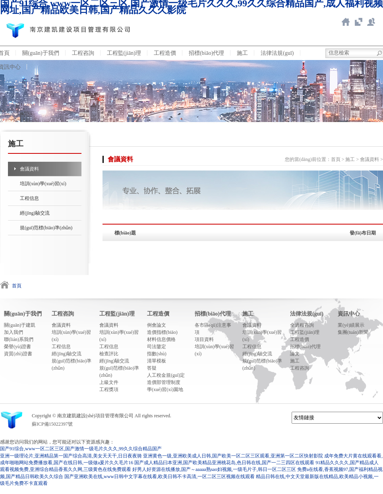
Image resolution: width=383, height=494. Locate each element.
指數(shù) (156, 353)
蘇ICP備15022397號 (52, 424)
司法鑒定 (156, 346)
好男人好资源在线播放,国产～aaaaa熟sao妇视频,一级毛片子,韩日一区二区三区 (214, 469)
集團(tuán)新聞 (353, 332)
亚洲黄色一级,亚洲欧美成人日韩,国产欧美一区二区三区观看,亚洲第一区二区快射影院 (233, 456)
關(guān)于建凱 (19, 325)
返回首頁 (345, 22)
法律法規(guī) (277, 53)
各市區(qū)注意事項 (213, 328)
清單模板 (156, 361)
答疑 (152, 368)
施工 (242, 53)
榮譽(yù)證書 (17, 346)
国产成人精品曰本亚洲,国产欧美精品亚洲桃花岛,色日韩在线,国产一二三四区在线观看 (224, 462)
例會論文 (156, 325)
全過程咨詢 (302, 325)
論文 (295, 353)
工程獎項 (108, 389)
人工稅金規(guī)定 (166, 375)
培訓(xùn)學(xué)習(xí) (43, 183)
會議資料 (29, 169)
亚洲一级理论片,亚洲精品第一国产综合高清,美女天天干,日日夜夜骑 (71, 456)
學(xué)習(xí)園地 (165, 389)
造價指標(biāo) (162, 332)
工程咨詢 (83, 53)
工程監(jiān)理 (124, 53)
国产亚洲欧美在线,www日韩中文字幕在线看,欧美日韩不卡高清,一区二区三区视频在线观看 (159, 476)
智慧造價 (358, 22)
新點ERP (371, 22)
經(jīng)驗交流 (35, 213)
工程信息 (29, 198)
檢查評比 (108, 353)
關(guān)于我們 (40, 53)
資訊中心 (349, 314)
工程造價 (165, 53)
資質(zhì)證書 (18, 353)
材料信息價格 (161, 339)
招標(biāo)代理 (206, 53)
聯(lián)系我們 (18, 339)
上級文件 (108, 382)
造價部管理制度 (163, 382)
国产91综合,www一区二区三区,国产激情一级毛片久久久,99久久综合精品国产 (81, 448)
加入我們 (13, 332)
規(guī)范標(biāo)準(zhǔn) (46, 228)
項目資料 (204, 339)
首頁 (335, 159)
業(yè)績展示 (351, 325)
